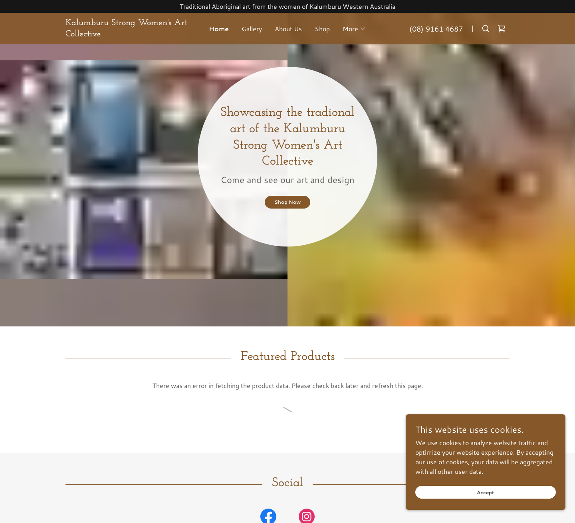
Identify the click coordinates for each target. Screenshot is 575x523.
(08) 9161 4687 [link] (436, 29)
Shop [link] (322, 28)
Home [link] (219, 28)
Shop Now (287, 202)
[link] (132, 33)
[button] (354, 29)
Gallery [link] (252, 28)
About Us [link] (288, 28)
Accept (485, 490)
